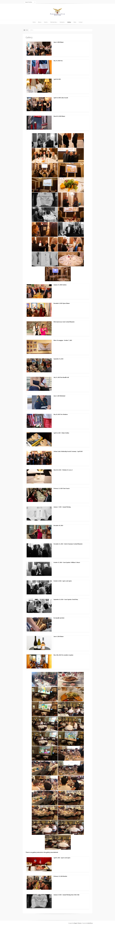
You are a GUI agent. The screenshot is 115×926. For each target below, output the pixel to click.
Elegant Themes (77, 923)
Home (26, 30)
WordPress (90, 923)
